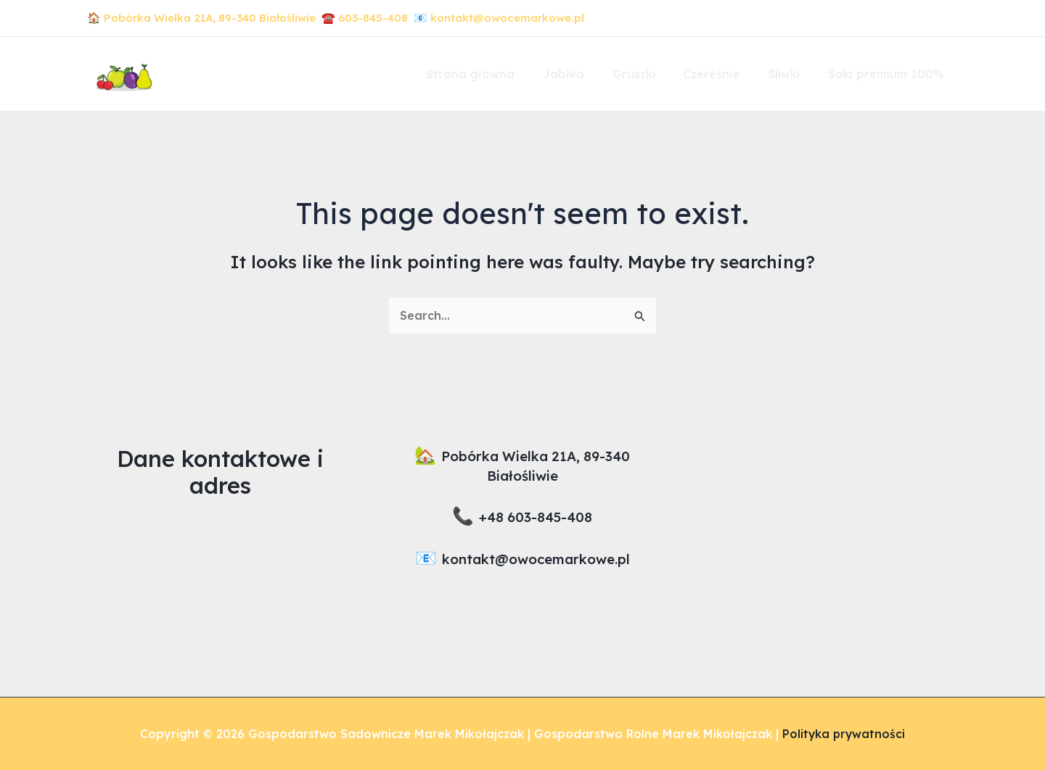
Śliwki (791, 74)
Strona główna (497, 74)
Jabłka (585, 74)
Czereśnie (723, 74)
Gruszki (650, 74)
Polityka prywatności (844, 733)
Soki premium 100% (888, 74)
